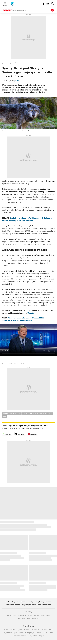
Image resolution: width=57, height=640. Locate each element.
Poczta (12, 630)
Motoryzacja (29, 633)
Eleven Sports (45, 615)
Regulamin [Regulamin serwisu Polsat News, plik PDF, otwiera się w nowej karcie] (16, 602)
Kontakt (8, 602)
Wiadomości (22, 615)
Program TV (35, 630)
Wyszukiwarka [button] (52, 3)
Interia (6, 630)
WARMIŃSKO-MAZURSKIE (38, 414)
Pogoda (36, 615)
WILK (50, 414)
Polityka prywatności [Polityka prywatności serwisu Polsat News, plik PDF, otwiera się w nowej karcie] (28, 605)
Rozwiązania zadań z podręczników (25, 636)
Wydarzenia (8, 633)
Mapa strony (46, 605)
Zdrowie (38, 633)
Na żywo (26, 630)
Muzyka (41, 636)
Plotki (51, 630)
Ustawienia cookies (13, 605)
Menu (5, 5)
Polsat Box (35, 618)
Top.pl (51, 633)
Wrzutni (31, 313)
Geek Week (22, 618)
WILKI (4, 417)
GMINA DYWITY (15, 414)
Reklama (48, 602)
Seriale (45, 633)
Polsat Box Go (11, 615)
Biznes (21, 633)
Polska (17, 62)
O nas (39, 605)
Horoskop (44, 630)
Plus (28, 618)
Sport (30, 615)
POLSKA (25, 414)
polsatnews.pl (7, 62)
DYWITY (5, 414)
